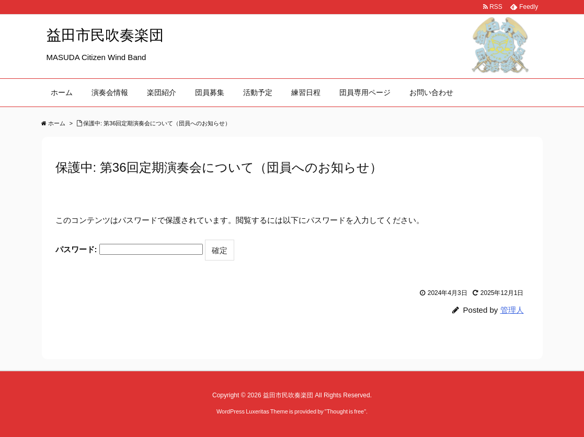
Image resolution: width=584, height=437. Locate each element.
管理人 (512, 309)
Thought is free (345, 411)
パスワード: (129, 249)
